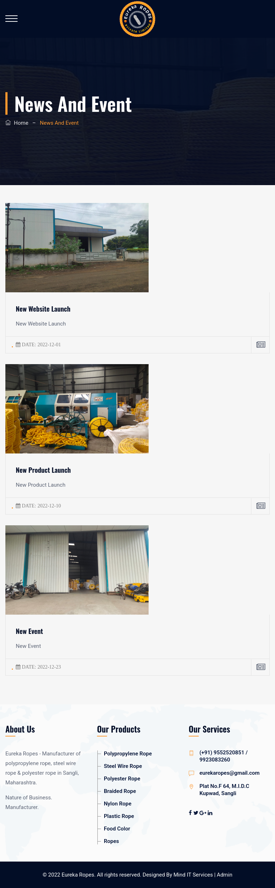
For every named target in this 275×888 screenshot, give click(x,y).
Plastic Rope (119, 816)
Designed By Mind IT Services (178, 875)
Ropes (111, 841)
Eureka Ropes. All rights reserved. (101, 875)
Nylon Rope (117, 803)
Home (21, 123)
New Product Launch (43, 470)
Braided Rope (120, 791)
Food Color (117, 828)
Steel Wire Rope (123, 766)
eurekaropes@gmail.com (229, 773)
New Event (29, 631)
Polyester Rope (122, 778)
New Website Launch (43, 308)
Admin (224, 875)
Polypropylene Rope (128, 753)
